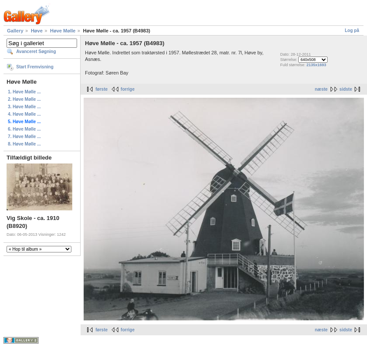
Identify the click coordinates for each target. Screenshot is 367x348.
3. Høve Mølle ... (24, 106)
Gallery (15, 30)
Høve (36, 30)
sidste (345, 89)
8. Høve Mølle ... (24, 144)
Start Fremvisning (34, 66)
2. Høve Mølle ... (24, 99)
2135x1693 (316, 65)
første (101, 89)
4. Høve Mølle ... (24, 114)
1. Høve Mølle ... (24, 91)
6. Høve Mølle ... (24, 129)
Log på (352, 30)
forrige (128, 89)
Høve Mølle (62, 30)
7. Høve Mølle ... (24, 136)
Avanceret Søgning (36, 51)
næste (321, 89)
